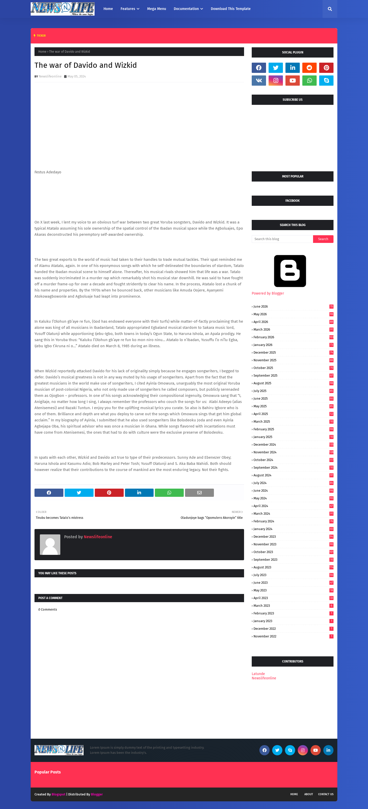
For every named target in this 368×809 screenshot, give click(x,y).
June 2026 (294, 306)
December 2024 (294, 444)
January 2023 (294, 621)
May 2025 (294, 406)
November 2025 (294, 360)
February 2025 (294, 429)
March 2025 (294, 421)
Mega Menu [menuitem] (156, 9)
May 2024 (294, 498)
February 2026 (294, 337)
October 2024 (294, 460)
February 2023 (294, 613)
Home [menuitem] (108, 9)
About (308, 794)
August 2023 (294, 567)
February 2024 (294, 521)
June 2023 (294, 583)
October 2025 (294, 368)
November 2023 (294, 544)
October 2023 (294, 552)
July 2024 (294, 483)
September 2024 (294, 467)
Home (42, 51)
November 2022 (294, 636)
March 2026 (294, 329)
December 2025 (294, 352)
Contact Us (326, 794)
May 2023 (294, 590)
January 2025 (294, 437)
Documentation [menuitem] (186, 9)
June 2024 (294, 490)
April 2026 (294, 322)
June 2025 (294, 398)
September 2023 (294, 559)
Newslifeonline (50, 76)
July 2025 (294, 391)
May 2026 (294, 314)
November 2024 (294, 452)
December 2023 (294, 536)
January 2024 (294, 529)
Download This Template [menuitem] (231, 9)
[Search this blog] (282, 239)
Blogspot (58, 794)
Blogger (97, 794)
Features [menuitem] (128, 9)
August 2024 (294, 475)
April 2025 (294, 414)
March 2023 (294, 606)
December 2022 (294, 629)
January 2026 (294, 345)
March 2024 (294, 513)
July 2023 (294, 575)
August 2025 (294, 383)
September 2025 (294, 375)
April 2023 (294, 598)
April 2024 (294, 506)
